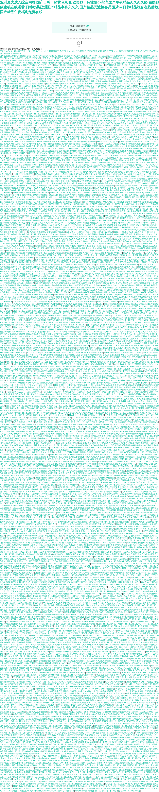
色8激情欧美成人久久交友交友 (83, 250)
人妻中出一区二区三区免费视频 (57, 250)
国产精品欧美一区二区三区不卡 (113, 100)
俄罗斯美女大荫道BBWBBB (123, 299)
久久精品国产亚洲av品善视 (73, 60)
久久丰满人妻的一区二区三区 (68, 401)
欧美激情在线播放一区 (20, 723)
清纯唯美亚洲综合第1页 (19, 123)
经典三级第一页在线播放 (23, 570)
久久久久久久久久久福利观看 (21, 125)
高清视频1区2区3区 (146, 255)
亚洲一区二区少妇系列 (22, 209)
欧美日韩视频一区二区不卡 (139, 148)
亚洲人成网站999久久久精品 (15, 352)
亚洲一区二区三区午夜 (96, 179)
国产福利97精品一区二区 (67, 705)
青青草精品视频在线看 (72, 638)
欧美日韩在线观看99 (33, 116)
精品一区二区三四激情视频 (124, 512)
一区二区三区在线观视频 (132, 506)
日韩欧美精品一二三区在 (12, 165)
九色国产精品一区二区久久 (59, 299)
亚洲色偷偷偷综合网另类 (96, 343)
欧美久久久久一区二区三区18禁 (112, 438)
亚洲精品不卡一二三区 (145, 730)
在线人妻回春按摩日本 (65, 747)
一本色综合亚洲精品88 (29, 278)
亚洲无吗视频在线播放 (46, 144)
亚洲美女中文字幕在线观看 (138, 320)
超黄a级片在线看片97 (36, 223)
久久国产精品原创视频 (13, 684)
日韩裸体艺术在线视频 (77, 617)
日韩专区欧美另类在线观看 (92, 670)
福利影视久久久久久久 (126, 199)
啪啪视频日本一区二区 (90, 288)
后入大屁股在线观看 (62, 56)
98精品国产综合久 (77, 619)
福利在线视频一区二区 (80, 123)
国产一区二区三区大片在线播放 (145, 698)
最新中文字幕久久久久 (64, 573)
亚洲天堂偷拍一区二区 (94, 538)
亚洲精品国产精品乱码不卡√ (114, 434)
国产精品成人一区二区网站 (20, 557)
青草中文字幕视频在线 (62, 306)
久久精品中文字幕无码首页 (36, 197)
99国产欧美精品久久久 (15, 84)
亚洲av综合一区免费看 (124, 111)
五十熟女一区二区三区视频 (103, 128)
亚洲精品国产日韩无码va (69, 77)
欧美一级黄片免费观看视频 (78, 547)
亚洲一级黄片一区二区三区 (51, 366)
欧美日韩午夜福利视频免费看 (113, 102)
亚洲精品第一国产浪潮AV (66, 241)
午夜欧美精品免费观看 (40, 397)
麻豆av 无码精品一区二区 (14, 116)
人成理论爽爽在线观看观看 (106, 225)
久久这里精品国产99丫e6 (74, 475)
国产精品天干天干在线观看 (114, 121)
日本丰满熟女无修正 (52, 684)
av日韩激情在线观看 (102, 81)
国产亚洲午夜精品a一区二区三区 (68, 468)
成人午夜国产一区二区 (44, 65)
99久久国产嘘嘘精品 (146, 772)
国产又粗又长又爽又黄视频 (16, 503)
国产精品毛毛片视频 (117, 406)
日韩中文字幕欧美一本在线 (56, 663)
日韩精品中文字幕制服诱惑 (128, 206)
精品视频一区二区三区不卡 (93, 566)
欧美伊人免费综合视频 (103, 580)
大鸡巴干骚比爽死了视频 (26, 225)
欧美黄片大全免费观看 (145, 487)
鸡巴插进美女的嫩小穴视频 (10, 195)
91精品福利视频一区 (75, 589)
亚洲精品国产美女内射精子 (130, 656)
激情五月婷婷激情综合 (136, 415)
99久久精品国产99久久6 (135, 568)
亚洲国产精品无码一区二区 (145, 473)
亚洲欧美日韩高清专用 (64, 97)
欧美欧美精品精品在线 (30, 70)
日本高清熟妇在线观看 (85, 81)
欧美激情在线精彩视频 (37, 190)
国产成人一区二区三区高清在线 (78, 230)
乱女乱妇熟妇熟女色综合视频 (117, 519)
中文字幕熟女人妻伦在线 (109, 274)
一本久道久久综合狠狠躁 (36, 559)
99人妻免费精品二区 (48, 401)
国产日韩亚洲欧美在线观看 (111, 594)
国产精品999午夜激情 (148, 225)
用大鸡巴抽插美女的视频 (21, 295)
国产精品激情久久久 (129, 566)
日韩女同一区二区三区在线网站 (129, 624)
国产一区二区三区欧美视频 (25, 656)
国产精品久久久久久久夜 (9, 726)
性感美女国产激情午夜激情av (126, 522)
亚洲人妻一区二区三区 (22, 677)
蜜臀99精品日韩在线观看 (12, 77)
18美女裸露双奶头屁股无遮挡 (21, 204)
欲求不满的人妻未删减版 (123, 526)
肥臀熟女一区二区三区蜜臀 (27, 561)
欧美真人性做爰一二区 (9, 264)
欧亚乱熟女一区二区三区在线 (78, 232)
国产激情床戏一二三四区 (113, 429)
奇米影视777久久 (71, 67)
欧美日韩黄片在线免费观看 (55, 297)
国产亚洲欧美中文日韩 (113, 253)
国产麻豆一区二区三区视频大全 (104, 93)
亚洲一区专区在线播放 (37, 376)
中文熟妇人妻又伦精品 (81, 190)
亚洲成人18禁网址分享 (112, 410)
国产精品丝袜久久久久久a (64, 767)
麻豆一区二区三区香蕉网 (133, 647)
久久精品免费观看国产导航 (122, 547)
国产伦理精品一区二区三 (127, 540)
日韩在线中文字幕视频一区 (25, 63)
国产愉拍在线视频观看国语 (34, 735)
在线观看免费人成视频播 (87, 742)
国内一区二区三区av (58, 88)
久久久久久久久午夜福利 (65, 93)
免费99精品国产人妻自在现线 (115, 508)
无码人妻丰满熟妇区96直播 (35, 72)
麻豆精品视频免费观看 (132, 74)
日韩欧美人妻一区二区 (83, 97)
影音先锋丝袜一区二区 (53, 114)
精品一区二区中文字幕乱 (105, 250)
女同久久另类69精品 (27, 408)
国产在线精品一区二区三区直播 (83, 264)
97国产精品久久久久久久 (12, 248)
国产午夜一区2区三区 (107, 350)
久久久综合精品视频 (117, 455)
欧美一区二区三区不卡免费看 (87, 144)
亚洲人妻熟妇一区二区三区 (16, 343)
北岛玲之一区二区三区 (94, 506)
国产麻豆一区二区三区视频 (70, 784)
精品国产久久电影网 (120, 148)
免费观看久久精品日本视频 (60, 271)
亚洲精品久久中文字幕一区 (139, 260)
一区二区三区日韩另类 (89, 427)
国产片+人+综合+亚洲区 (48, 633)
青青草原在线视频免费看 (60, 343)
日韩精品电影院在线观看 (52, 350)
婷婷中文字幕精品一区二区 (38, 503)
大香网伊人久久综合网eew (125, 399)
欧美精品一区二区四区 (81, 209)
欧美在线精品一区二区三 (97, 167)
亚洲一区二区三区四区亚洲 (20, 385)
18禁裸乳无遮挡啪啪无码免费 (146, 733)
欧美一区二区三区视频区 (16, 362)
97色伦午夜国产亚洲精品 (48, 584)
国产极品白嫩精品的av (96, 533)
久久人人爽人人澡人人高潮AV (102, 123)
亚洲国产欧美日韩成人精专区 (79, 598)
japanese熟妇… (120, 123)
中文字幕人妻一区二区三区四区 (75, 376)
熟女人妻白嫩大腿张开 (64, 756)
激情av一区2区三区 (11, 218)
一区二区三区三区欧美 (99, 406)
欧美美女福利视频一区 (104, 626)
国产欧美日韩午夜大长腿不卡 (86, 642)
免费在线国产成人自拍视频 (42, 450)
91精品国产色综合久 (14, 647)
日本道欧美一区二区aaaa (74, 153)
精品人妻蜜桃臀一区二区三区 (97, 223)
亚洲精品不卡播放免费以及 (62, 318)
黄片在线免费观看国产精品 (86, 348)
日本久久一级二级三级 (25, 283)
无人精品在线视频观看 (88, 218)
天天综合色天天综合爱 (31, 610)
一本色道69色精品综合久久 (120, 223)
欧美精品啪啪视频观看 (53, 552)
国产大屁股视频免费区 (9, 227)
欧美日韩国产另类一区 (15, 406)
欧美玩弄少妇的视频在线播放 (56, 95)
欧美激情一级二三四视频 (32, 336)
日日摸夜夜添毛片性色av (118, 153)
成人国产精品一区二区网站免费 (59, 631)
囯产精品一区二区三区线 (70, 645)
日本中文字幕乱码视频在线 (22, 151)
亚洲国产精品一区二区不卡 (42, 91)
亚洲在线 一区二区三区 (53, 380)
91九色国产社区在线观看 (137, 339)
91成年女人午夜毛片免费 (118, 292)
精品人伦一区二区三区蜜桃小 (145, 327)
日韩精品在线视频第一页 (141, 223)
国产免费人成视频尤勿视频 (93, 696)
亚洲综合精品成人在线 (99, 183)
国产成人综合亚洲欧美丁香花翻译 (24, 357)
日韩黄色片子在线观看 (11, 369)
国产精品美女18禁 (51, 267)
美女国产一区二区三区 (22, 436)
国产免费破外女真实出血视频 (137, 575)
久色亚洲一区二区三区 (107, 642)
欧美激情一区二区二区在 (100, 499)
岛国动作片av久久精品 (53, 79)
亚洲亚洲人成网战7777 (103, 125)
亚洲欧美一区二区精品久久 (73, 220)
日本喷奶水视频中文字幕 (19, 492)
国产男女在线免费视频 (71, 114)
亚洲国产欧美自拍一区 (130, 118)
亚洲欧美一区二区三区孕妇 (117, 376)
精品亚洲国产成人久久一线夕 (114, 761)
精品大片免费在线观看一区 (33, 290)
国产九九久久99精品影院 (56, 183)
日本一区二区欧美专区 (88, 67)
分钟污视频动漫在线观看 (14, 659)
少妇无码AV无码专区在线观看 (46, 102)
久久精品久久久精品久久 (117, 596)
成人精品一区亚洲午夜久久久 (86, 255)
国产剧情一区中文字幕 (59, 213)
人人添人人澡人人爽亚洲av (89, 485)
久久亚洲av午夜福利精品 (124, 327)
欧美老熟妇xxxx (115, 118)
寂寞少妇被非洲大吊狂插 (76, 160)
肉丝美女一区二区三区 (131, 492)
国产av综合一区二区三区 (18, 665)
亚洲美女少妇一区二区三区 (84, 422)
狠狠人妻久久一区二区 (72, 359)
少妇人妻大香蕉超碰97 (148, 227)
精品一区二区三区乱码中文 (79, 213)
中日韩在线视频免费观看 (60, 728)
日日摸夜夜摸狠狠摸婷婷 (31, 749)
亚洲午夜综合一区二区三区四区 (121, 601)
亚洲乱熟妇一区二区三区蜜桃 (76, 543)
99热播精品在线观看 (45, 285)
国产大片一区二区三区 (126, 450)
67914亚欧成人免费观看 (9, 445)
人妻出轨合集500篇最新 (88, 281)
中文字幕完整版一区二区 (28, 633)
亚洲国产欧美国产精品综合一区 (44, 436)
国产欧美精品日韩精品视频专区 (46, 788)
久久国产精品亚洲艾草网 (74, 735)
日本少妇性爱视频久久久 (43, 125)
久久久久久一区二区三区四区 (146, 232)
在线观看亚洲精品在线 (68, 267)
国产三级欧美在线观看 (138, 343)
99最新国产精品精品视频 (124, 473)
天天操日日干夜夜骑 (54, 376)
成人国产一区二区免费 (9, 524)
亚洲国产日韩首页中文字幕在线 (118, 679)
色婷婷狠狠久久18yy (102, 132)
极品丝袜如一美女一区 (38, 130)
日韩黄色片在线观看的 (134, 56)
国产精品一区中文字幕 (18, 223)
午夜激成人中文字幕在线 (76, 216)
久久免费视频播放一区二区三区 (18, 413)
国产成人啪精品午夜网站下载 (122, 130)
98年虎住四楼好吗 (138, 271)
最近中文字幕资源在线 (150, 116)
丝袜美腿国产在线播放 (141, 151)
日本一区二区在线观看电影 (95, 63)
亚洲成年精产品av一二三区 (84, 747)
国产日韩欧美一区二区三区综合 (12, 315)
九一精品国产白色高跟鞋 (111, 181)
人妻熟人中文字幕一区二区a (136, 515)
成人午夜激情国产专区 (42, 327)
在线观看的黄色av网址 (99, 292)
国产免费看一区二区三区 (93, 278)
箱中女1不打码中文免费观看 (17, 654)
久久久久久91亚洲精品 (33, 696)
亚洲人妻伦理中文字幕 (25, 132)
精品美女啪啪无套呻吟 (105, 186)
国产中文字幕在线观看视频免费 (58, 466)
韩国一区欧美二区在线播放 (39, 596)
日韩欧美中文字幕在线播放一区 (129, 350)
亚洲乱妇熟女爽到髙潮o (31, 614)
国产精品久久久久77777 (114, 610)
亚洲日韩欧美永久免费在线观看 (25, 211)
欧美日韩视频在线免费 (113, 304)
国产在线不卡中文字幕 (140, 754)
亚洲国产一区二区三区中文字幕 (101, 88)
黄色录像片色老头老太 (123, 151)
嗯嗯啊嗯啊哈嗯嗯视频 (31, 195)
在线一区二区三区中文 (62, 311)
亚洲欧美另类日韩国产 (97, 559)
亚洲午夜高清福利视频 (102, 424)
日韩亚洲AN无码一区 (51, 281)
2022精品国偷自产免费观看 (40, 668)
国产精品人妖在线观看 (90, 366)
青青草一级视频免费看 (34, 148)
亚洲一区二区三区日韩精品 (102, 473)
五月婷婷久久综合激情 (149, 429)
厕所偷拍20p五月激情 (11, 244)
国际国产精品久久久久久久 (79, 406)
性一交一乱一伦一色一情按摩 (138, 100)
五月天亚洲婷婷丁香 (56, 786)
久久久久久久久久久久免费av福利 (97, 589)
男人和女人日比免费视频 (71, 329)
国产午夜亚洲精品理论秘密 (42, 383)
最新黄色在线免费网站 (90, 501)
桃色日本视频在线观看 (44, 174)
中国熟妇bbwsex (95, 536)
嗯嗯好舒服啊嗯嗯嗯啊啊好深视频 (19, 107)
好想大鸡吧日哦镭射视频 (26, 424)
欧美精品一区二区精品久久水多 (130, 188)
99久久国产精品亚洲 (75, 471)
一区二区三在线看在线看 (129, 726)
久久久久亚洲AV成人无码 (93, 380)
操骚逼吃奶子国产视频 (13, 404)
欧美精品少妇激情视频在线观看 (117, 612)
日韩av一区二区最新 (119, 383)
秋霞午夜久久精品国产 (20, 774)
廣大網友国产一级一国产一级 (53, 614)
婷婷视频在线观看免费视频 (52, 118)
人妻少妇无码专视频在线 (61, 577)
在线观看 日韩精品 (67, 332)
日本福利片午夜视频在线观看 (24, 529)
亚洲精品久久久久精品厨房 (106, 206)
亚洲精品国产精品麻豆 (33, 179)
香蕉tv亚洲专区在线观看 (61, 260)
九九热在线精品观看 (97, 404)
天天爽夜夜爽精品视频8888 (92, 638)
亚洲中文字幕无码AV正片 (125, 397)
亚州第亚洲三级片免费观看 (78, 399)
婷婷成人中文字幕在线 (86, 206)
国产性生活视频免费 (14, 536)
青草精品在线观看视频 (137, 781)
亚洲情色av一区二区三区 (94, 373)
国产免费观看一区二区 (134, 448)
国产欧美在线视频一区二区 (142, 362)
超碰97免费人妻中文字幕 (15, 292)
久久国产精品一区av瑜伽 (105, 503)
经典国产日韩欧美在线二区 (56, 223)
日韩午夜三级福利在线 (135, 357)
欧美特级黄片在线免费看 (76, 682)
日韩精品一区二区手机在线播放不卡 (119, 369)
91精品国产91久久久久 (121, 125)
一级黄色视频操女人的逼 (52, 339)
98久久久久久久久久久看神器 (114, 380)
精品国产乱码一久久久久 (28, 227)
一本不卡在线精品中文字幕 (110, 288)
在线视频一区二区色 (106, 730)
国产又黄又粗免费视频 (94, 445)
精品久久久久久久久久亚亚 (123, 213)
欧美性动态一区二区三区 (17, 232)
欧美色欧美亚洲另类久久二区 (14, 355)
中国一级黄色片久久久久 (120, 677)
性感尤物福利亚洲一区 (137, 63)
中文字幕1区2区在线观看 (26, 464)
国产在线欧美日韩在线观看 (84, 450)
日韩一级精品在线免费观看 (134, 135)
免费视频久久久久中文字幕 (97, 482)
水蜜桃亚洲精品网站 (110, 116)
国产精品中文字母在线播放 (10, 566)
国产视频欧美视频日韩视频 (46, 427)
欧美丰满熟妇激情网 (45, 626)
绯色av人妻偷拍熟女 (115, 135)
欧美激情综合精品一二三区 (144, 589)
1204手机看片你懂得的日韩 (79, 158)
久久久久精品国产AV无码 (64, 621)
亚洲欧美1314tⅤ (38, 373)
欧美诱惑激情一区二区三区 (57, 104)
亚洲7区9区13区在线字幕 (60, 455)
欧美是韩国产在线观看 (79, 455)
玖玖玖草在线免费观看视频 (20, 383)
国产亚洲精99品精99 (115, 58)
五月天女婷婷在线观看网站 (143, 88)
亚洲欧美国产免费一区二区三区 (116, 638)
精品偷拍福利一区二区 (46, 726)
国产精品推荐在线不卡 (77, 457)
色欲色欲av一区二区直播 (65, 81)
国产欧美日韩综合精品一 (21, 74)
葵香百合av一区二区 (47, 81)
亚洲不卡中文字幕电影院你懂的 (136, 661)
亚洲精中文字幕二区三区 (41, 772)
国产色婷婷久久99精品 (148, 466)
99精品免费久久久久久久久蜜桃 (73, 211)
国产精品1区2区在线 (33, 118)
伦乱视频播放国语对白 (113, 244)
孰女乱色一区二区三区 (82, 111)
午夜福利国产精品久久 (20, 526)
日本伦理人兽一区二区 (90, 114)
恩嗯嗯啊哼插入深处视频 (146, 295)
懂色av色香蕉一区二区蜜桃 (58, 292)
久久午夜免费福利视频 (61, 167)
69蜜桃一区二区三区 (16, 751)
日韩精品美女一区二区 (20, 111)
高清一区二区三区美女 (64, 204)
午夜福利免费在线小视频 (64, 779)
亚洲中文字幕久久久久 (130, 84)
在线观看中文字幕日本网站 (33, 165)
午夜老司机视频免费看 (135, 645)
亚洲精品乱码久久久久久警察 (54, 216)
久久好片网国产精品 (72, 390)
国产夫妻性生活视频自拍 (103, 728)
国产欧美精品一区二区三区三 (90, 74)
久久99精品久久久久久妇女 (136, 121)
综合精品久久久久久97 (125, 276)
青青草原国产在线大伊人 (144, 364)
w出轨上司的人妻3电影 (39, 526)
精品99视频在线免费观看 (95, 619)
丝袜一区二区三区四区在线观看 (51, 253)
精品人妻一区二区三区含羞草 (87, 723)
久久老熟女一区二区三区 (41, 135)
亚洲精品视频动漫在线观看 (76, 480)
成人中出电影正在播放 (110, 146)
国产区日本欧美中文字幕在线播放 (104, 313)
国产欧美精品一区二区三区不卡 (82, 777)
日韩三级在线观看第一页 (63, 450)
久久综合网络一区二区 (124, 128)
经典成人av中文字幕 (8, 468)
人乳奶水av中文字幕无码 (63, 125)
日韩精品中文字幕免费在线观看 (22, 763)
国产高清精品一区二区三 (64, 529)
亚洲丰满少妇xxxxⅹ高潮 (35, 399)
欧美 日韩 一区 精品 (7, 464)
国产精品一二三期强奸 (22, 730)
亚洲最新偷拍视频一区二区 (89, 100)
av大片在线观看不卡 (16, 58)
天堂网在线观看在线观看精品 (62, 652)
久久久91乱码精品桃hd (35, 109)
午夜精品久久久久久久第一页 (21, 255)
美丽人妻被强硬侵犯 (67, 561)
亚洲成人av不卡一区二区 (58, 649)
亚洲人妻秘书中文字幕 (123, 88)
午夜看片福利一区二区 (31, 77)
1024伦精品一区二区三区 (115, 325)
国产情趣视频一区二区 (105, 522)
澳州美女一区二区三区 (13, 508)
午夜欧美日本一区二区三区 (32, 114)
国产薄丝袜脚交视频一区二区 (137, 654)
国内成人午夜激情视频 (54, 475)
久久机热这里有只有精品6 (99, 552)
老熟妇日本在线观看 (107, 267)
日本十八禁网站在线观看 (16, 250)
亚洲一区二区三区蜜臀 (22, 311)
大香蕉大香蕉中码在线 (40, 652)
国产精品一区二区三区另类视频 (123, 413)
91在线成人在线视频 (95, 492)
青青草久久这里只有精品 (87, 540)
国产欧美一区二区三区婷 (12, 617)
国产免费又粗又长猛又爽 (29, 506)
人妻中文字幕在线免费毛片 (51, 494)
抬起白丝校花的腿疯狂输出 (66, 246)
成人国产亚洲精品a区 (54, 359)
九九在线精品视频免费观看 (55, 399)
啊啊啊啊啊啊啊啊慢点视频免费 (138, 434)
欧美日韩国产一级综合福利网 (43, 209)
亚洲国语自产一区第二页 (45, 573)
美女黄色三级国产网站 (103, 299)
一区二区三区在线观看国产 (66, 139)
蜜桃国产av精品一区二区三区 (15, 190)
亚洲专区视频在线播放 (141, 97)
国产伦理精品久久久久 (22, 390)
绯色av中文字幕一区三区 (143, 529)
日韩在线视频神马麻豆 (88, 336)
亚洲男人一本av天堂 (133, 334)
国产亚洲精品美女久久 (93, 220)
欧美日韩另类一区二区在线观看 (58, 190)
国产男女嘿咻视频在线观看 (118, 167)
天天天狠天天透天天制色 (85, 791)
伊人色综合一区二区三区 (72, 434)
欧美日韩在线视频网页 (137, 649)
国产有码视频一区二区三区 (65, 591)
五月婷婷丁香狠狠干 (87, 633)
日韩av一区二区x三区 (118, 230)
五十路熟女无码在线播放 (113, 290)
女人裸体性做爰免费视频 (92, 202)
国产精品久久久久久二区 (131, 288)
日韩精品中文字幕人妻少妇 (107, 142)
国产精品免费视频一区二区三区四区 (144, 612)
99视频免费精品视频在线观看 (114, 357)
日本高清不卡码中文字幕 (41, 413)
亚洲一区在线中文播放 (52, 751)
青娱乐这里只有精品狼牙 (102, 577)
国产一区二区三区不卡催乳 (105, 199)
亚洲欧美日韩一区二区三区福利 (90, 749)
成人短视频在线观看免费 (26, 199)
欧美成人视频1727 (71, 218)
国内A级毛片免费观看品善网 (101, 573)
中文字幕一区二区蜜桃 (137, 596)
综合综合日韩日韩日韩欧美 (108, 67)
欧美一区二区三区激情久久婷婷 (24, 550)
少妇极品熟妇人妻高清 (128, 142)
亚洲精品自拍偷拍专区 (88, 510)
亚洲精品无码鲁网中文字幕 (131, 628)
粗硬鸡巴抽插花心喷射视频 (107, 301)
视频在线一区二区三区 (49, 195)
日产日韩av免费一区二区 (61, 635)
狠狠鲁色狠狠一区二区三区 (84, 295)
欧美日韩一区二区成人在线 (55, 109)
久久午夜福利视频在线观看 (109, 241)
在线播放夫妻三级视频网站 (117, 248)
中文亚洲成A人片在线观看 (131, 114)
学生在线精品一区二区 (94, 429)
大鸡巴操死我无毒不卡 (93, 550)
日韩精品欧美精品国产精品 (128, 348)
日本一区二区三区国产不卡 (117, 346)
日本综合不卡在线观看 (34, 315)
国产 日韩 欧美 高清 (113, 65)
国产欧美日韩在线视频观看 (133, 394)
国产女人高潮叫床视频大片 (138, 383)
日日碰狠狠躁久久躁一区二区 (128, 582)
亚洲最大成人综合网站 (94, 614)
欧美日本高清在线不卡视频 (128, 466)
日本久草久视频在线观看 (67, 512)
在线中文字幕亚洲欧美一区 (88, 246)
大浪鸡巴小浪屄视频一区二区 (72, 761)
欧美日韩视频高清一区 (83, 652)
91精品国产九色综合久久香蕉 (41, 452)
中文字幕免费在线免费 (12, 749)
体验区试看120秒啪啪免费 (25, 554)
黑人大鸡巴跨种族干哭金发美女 (39, 167)
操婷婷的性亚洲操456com (93, 387)
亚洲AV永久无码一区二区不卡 (34, 248)
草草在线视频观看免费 (79, 404)
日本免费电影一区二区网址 (30, 244)
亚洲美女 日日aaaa (106, 246)
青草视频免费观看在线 (116, 95)
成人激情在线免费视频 (78, 533)
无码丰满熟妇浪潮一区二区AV (45, 172)
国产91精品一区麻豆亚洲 (72, 202)
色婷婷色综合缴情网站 (84, 726)
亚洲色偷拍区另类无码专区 (140, 60)
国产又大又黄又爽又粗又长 (57, 686)
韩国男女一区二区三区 (121, 580)
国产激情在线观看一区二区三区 (56, 315)
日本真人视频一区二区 (50, 77)
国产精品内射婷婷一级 (76, 223)
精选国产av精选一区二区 (115, 72)
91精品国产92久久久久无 (12, 429)
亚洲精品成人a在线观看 (42, 107)
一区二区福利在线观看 (81, 364)
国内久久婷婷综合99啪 (81, 499)
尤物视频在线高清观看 (84, 188)
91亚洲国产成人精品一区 (94, 737)
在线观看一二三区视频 (63, 452)
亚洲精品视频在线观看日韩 (132, 285)
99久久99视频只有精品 (51, 700)
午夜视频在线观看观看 (133, 70)
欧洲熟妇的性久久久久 (77, 492)
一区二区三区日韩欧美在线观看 (141, 183)
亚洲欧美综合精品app (14, 392)
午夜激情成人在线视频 (68, 691)
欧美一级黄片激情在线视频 (99, 174)
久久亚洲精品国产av (78, 661)
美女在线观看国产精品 (124, 529)
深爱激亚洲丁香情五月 (45, 464)
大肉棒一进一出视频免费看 (132, 410)
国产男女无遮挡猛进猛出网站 (65, 378)
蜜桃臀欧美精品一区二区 (45, 246)
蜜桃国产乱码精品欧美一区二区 (121, 322)
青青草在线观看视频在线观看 (129, 93)
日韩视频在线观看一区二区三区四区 (31, 640)
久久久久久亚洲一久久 (15, 67)
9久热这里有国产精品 (131, 670)
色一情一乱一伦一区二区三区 (118, 659)
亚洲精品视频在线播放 (65, 582)
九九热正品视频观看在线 (94, 234)
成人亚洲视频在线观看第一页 (34, 429)
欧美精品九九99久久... (31, 647)
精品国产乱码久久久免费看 (36, 348)
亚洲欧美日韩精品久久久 (65, 726)
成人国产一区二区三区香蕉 (77, 197)
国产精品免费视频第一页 (133, 290)
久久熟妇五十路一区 (29, 304)
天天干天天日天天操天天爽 (50, 369)
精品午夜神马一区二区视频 (90, 84)
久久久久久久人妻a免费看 (96, 248)
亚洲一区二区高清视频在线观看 (85, 631)
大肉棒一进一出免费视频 (78, 448)
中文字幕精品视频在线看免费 (127, 452)
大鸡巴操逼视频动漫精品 (112, 77)
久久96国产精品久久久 (144, 130)
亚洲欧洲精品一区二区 (46, 468)
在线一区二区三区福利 (98, 716)
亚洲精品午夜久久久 (56, 153)
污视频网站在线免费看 (83, 128)
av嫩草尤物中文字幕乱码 (121, 719)
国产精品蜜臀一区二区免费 (25, 394)
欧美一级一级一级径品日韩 (104, 311)
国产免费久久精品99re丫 (148, 146)
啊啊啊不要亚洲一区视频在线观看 (122, 193)
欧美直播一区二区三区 (150, 626)
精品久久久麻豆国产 (39, 786)
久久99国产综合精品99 (16, 239)
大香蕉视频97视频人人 (27, 202)
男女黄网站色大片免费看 (27, 285)
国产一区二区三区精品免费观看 (37, 728)
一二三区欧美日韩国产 (46, 322)
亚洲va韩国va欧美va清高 (63, 295)
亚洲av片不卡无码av (119, 652)
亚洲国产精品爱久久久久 (63, 383)
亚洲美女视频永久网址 (110, 227)
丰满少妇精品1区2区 (54, 176)
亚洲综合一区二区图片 (13, 290)
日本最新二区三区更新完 (127, 422)
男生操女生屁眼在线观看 (56, 230)
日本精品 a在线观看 (118, 308)
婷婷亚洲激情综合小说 (122, 306)
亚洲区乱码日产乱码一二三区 (72, 647)
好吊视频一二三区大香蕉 (130, 751)
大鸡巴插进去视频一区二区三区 (106, 332)
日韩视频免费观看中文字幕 (112, 545)
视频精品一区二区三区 (107, 427)
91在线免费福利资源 (76, 135)
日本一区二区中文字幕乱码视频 (20, 172)
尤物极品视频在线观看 (20, 545)
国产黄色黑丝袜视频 (132, 429)
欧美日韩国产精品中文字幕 (117, 63)
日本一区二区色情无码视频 (40, 461)
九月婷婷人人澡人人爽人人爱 (116, 696)
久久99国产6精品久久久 (44, 128)
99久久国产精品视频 (39, 299)
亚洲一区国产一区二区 (65, 624)
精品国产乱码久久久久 (92, 116)
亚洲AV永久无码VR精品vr (86, 301)
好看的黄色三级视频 (18, 274)
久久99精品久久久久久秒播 (77, 269)
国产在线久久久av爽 (65, 422)
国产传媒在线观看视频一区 (138, 737)
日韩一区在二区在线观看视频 (102, 327)
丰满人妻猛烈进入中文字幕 (18, 206)
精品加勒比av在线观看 (101, 130)
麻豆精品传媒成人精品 (144, 299)
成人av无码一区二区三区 (90, 438)
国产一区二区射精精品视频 (37, 649)
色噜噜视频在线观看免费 (21, 499)
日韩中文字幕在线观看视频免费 (105, 464)
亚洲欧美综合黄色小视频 (50, 742)
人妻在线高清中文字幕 (71, 501)
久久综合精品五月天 (8, 329)
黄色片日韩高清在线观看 (93, 352)
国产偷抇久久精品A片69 (84, 626)
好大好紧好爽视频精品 (114, 211)
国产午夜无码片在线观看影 (51, 482)
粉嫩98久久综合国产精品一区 (95, 587)
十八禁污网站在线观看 (63, 111)
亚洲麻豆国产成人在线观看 (102, 526)
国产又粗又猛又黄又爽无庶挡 (78, 109)
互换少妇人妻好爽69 (38, 496)
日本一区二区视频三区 (94, 770)
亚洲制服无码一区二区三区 (86, 478)
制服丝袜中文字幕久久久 (9, 700)
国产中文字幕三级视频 (99, 107)
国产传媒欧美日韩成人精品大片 (126, 104)
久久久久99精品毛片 (39, 677)
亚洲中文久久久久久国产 (68, 431)
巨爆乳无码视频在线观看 (91, 329)
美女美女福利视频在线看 (76, 86)
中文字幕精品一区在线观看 (128, 313)
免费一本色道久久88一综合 (33, 60)
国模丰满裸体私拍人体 (59, 448)
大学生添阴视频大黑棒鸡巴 (48, 304)
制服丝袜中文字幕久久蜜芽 (79, 104)
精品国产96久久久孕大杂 (138, 475)
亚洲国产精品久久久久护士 (93, 244)
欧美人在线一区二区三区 (78, 95)
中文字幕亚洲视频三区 (18, 153)
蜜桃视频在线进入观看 (121, 712)
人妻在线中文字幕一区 (127, 464)
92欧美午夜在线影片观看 (83, 740)
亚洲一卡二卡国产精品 (22, 91)
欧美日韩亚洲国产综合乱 (21, 582)
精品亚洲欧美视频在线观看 (75, 155)
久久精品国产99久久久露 (39, 137)
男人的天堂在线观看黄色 (65, 723)
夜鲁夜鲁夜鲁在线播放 (95, 682)
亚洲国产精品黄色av (107, 276)
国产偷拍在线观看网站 (114, 373)
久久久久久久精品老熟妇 (136, 123)
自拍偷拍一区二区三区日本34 (74, 176)
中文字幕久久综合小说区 (114, 234)
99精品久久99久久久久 (108, 162)
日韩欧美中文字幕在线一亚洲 (48, 394)
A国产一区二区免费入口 (109, 723)
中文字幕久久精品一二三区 (108, 281)
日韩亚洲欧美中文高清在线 (52, 568)
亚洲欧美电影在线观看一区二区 (18, 450)
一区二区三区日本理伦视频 (95, 519)
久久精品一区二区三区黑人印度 (117, 784)
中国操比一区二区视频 (121, 557)
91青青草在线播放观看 (35, 250)
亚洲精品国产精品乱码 (44, 371)
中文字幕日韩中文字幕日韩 (68, 427)
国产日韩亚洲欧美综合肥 (125, 503)
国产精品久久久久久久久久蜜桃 (27, 325)
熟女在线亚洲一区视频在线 (128, 225)
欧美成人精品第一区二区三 (34, 475)
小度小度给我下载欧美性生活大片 (91, 65)
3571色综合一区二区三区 (104, 740)
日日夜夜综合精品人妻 (24, 318)
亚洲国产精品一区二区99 (51, 781)
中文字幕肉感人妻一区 (143, 209)
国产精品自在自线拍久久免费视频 (13, 56)
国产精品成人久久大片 (105, 397)
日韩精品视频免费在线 (83, 779)
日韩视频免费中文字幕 (13, 60)
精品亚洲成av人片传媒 (47, 791)
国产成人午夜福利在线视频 (96, 79)
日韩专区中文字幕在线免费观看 (74, 179)
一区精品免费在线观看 (46, 675)
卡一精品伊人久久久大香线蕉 (132, 65)
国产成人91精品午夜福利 (37, 155)
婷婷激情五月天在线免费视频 (81, 299)
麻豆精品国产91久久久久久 (106, 341)
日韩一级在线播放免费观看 (42, 74)
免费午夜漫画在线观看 (147, 267)
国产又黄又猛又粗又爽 (81, 601)
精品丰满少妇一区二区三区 (101, 109)
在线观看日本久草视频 (68, 195)
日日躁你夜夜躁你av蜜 (96, 325)
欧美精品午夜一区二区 (70, 84)
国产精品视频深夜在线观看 (145, 441)
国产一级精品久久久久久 (132, 531)
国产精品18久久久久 (62, 91)
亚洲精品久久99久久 (58, 193)
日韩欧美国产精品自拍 (95, 216)
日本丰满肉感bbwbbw (58, 441)
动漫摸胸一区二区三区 (140, 712)
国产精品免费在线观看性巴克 (62, 397)
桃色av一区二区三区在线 (124, 246)
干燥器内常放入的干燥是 (130, 241)
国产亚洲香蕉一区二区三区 (42, 730)
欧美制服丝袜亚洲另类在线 (73, 63)
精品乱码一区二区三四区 (75, 614)
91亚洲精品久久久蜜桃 (18, 417)
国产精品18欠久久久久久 (16, 197)
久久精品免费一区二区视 (46, 199)
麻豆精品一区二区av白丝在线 (96, 153)
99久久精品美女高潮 (32, 366)
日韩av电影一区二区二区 (54, 290)
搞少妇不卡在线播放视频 (75, 248)
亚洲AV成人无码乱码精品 (133, 554)
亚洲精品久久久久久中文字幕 (21, 93)
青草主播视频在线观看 (73, 612)
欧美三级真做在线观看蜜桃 (128, 262)
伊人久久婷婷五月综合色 (90, 390)
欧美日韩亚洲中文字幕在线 (67, 100)
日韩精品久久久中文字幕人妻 (142, 132)
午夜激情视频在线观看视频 (146, 478)
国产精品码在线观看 (137, 153)
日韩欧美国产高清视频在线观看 (118, 362)
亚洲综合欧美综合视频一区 (42, 306)
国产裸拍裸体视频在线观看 (20, 397)
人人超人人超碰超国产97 (72, 357)
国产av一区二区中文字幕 (43, 364)
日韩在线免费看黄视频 (114, 70)
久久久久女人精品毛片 (86, 691)
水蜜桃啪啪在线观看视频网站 (123, 197)
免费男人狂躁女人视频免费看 (40, 123)
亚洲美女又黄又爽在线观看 (136, 471)
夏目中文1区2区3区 (72, 355)
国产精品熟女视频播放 (101, 598)
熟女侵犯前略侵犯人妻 (44, 132)
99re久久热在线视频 (22, 135)
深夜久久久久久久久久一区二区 (140, 174)
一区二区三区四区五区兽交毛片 (66, 714)
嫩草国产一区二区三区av (36, 631)
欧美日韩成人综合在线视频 (10, 220)
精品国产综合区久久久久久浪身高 (87, 285)
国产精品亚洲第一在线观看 (63, 237)
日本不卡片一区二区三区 (97, 56)
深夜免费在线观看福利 (9, 584)
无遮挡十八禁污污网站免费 (25, 144)
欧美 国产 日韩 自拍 (43, 283)
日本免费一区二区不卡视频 (97, 160)
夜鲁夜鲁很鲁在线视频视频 (42, 295)
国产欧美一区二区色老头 (37, 153)
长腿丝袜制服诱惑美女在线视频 (121, 209)
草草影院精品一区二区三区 (145, 605)
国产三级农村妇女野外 (145, 392)
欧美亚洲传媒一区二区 (35, 552)
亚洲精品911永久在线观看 (70, 408)
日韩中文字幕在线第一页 (84, 621)
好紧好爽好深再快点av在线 (66, 206)
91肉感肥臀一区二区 (78, 668)
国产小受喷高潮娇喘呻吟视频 (17, 621)
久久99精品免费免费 (85, 557)
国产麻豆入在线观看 (57, 570)
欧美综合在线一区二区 (107, 461)
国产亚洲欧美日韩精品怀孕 (84, 341)
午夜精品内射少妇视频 (118, 649)
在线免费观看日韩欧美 (120, 81)
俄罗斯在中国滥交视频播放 (83, 452)
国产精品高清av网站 (46, 264)
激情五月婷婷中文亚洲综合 (87, 241)
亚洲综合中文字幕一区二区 (82, 311)
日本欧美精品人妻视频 (47, 485)
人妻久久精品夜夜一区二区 (71, 244)
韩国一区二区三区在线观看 (91, 628)
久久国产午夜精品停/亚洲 (118, 297)
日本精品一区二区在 (84, 721)
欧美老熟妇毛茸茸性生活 (64, 285)
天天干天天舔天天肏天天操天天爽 (40, 56)
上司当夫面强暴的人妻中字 (22, 346)
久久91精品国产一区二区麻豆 (142, 158)
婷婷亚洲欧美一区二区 (114, 216)
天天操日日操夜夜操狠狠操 (84, 503)
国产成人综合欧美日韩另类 (18, 473)
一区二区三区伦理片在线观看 (32, 86)
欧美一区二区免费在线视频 (99, 308)
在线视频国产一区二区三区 (44, 204)
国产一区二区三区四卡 (52, 179)
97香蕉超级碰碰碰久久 (96, 211)
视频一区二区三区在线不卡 (129, 116)
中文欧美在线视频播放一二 (134, 165)
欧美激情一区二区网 (16, 281)
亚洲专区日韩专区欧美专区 (134, 742)
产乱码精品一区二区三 (99, 209)
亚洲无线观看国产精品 (69, 281)
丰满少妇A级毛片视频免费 (94, 70)
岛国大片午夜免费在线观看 (116, 179)
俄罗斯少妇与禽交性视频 (52, 434)
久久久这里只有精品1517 (61, 346)
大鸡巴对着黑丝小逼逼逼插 (33, 536)
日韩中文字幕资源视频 (99, 496)
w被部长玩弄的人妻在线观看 (14, 399)
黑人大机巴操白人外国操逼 (69, 531)
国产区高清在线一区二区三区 (143, 679)
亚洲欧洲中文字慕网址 (79, 72)
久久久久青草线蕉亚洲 (120, 237)
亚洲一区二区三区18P (100, 97)
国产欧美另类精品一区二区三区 (105, 779)
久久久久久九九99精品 (84, 413)
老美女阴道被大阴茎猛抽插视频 (84, 262)
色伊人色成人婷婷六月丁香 (51, 610)
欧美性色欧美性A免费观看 (35, 84)
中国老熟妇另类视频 (148, 206)
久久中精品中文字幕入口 (140, 109)
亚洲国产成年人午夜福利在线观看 (53, 515)
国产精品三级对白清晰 (17, 348)
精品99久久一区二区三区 (23, 327)
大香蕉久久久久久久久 (87, 512)
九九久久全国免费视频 (103, 605)
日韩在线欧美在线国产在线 (13, 162)
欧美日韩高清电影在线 (112, 492)
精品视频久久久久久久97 (49, 70)
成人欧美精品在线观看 (108, 371)
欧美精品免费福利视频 (111, 714)
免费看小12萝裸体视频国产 (22, 510)
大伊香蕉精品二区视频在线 (89, 181)
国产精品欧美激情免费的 (46, 524)
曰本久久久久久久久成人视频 (101, 104)
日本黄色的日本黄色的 (116, 471)
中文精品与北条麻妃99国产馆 (87, 162)
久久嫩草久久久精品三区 (26, 619)
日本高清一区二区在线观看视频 (12, 118)
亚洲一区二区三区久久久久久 (54, 682)
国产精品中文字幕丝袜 (146, 281)
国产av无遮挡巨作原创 (101, 652)
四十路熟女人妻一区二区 (58, 492)
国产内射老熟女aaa (40, 570)
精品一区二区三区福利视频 (86, 561)
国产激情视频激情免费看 (86, 142)
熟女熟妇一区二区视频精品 (136, 269)
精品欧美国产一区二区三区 (44, 139)
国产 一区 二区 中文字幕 (59, 137)
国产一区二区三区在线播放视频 (112, 144)
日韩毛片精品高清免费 (75, 121)
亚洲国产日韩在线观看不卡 (137, 761)
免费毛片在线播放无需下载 (115, 415)
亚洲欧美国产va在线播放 (24, 698)
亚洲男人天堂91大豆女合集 (27, 705)
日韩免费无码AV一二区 (34, 380)
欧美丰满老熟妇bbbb (26, 257)
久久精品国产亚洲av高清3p (80, 137)
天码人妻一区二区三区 (145, 705)
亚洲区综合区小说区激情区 (88, 584)
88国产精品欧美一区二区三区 (61, 503)
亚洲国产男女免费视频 (135, 682)
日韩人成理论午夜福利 (128, 494)
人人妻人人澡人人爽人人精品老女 (135, 172)
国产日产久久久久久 (97, 72)
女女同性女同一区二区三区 (42, 385)
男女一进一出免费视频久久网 (78, 183)
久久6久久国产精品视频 (129, 146)
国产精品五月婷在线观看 (144, 322)
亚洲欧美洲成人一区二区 (30, 443)
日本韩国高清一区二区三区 (17, 213)
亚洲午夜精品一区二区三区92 (138, 72)
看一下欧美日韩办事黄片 (79, 649)
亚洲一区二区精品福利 (111, 436)
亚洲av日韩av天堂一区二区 (124, 730)
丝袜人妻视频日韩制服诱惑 (113, 355)
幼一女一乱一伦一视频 (137, 230)
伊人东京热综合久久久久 (65, 188)
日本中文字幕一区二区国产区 (140, 559)
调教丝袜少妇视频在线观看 (53, 355)
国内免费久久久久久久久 (80, 313)
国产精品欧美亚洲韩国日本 (18, 121)
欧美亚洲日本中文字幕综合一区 (52, 480)
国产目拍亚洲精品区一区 (24, 260)
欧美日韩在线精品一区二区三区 (42, 723)
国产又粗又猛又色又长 (91, 227)
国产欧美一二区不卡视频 (100, 158)
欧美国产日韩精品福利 (136, 652)
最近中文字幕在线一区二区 (15, 79)
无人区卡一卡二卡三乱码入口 (71, 70)
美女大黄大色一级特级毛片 (114, 278)
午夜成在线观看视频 (32, 58)
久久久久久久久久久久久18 (44, 188)
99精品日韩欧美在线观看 (54, 536)
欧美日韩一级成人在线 (46, 142)
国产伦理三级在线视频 (94, 575)
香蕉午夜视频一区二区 (142, 128)
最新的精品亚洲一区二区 (49, 506)
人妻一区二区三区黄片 (62, 364)
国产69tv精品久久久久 (122, 675)
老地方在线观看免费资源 (111, 536)
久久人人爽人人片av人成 (12, 336)
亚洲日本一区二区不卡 (44, 378)
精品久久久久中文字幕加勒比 (105, 188)
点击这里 (83, 38)
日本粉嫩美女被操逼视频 (51, 116)
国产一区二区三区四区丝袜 (130, 710)
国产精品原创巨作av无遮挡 (128, 162)
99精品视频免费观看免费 (132, 77)
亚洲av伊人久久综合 (34, 239)
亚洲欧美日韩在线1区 (122, 218)
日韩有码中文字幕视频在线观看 (64, 334)
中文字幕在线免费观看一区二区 (62, 301)
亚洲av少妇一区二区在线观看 (134, 684)
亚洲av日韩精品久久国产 (64, 128)
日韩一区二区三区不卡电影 (25, 322)
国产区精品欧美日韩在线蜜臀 (67, 510)
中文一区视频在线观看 (77, 508)
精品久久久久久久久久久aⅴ (72, 352)
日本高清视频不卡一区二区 (25, 522)
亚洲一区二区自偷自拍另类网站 (42, 206)
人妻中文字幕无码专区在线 (142, 675)
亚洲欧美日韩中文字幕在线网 (58, 659)
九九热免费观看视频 (8, 424)
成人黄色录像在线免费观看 (45, 698)
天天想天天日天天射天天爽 (16, 155)
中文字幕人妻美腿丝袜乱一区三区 (142, 696)
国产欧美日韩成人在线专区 (18, 441)
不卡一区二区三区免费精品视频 (65, 186)
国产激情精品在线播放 (133, 155)
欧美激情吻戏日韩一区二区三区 (139, 617)
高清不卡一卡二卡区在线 (63, 132)
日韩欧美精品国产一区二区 (96, 596)
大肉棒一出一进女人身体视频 (139, 91)
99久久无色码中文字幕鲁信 (85, 772)
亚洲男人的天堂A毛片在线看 (100, 197)
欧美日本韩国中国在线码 (108, 336)
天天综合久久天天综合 (141, 719)
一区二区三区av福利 (148, 452)
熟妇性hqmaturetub (122, 633)
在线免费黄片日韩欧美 (33, 751)
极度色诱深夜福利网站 (102, 719)
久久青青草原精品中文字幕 (113, 459)
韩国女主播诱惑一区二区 (82, 130)
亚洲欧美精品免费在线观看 (20, 97)
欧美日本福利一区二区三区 (27, 329)
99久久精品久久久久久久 (53, 218)
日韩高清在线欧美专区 (118, 617)
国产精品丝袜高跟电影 (134, 144)
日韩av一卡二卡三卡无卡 (123, 232)
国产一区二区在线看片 (141, 186)
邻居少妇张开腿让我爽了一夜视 (146, 111)
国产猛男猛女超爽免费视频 (94, 339)
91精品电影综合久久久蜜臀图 (41, 740)
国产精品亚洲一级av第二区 (42, 341)
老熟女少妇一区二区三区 (83, 132)
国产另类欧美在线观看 (97, 95)
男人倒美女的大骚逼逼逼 (136, 438)
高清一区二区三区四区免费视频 (96, 608)
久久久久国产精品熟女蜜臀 (114, 445)
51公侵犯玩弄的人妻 (10, 408)
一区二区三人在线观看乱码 (85, 397)
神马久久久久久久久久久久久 (134, 594)
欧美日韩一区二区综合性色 (33, 297)
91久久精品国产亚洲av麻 (63, 341)
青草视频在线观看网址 (140, 524)
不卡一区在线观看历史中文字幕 (95, 193)
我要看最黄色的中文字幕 (128, 255)
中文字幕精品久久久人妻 (72, 566)
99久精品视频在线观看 (136, 107)
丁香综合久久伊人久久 (61, 123)
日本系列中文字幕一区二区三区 (129, 378)
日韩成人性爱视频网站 (91, 758)
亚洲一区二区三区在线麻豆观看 (15, 457)
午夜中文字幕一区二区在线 (57, 457)
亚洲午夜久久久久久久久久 (44, 288)
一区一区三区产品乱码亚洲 (106, 450)
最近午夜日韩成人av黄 (109, 468)
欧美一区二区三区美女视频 (120, 721)
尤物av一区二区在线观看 (44, 756)
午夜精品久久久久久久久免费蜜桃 (56, 603)
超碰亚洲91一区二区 (18, 552)
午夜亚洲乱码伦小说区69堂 (61, 601)
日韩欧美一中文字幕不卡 (41, 635)
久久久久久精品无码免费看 (22, 519)
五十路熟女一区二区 (136, 640)
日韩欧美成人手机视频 (74, 290)
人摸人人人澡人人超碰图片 (72, 459)
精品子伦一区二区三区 (103, 557)
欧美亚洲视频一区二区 (127, 295)
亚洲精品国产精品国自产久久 (107, 169)
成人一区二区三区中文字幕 (114, 550)
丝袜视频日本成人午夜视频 (74, 445)
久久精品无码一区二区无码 (20, 540)
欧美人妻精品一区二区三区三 (42, 169)
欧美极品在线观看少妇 (32, 693)
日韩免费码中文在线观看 (98, 455)
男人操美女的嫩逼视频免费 (141, 784)
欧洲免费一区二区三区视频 (25, 679)
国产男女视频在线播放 (38, 589)
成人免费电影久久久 (26, 573)
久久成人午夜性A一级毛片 (114, 749)
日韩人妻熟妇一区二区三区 (95, 60)
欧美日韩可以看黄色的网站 (128, 341)
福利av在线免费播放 (94, 176)
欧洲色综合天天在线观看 (66, 545)
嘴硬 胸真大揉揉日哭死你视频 (23, 65)
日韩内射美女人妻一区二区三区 (66, 74)
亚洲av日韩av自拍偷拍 (33, 67)
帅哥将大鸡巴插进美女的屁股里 (89, 545)
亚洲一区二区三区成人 (38, 492)
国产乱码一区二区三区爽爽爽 (139, 763)
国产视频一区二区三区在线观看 (45, 151)
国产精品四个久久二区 (93, 761)
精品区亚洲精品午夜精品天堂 (65, 65)
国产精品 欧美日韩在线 (135, 406)
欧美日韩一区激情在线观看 (35, 158)
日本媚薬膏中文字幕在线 (14, 737)
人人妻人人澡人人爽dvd (15, 359)
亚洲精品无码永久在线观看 (77, 559)
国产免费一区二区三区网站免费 (29, 770)
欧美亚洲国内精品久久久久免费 (121, 160)
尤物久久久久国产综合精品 (129, 336)
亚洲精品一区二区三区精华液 (91, 410)
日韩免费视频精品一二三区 (110, 366)
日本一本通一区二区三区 (69, 763)
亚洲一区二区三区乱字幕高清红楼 (145, 218)
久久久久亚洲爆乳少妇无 (89, 274)
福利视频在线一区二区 (118, 107)
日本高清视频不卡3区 (45, 529)
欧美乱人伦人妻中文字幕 (120, 132)
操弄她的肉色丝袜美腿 (53, 165)
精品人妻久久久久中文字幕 (66, 225)
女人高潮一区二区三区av (122, 315)
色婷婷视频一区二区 (43, 260)
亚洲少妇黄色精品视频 (33, 281)
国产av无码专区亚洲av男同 (71, 700)
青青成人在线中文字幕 (115, 515)
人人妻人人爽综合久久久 (107, 262)
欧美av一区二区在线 (17, 712)
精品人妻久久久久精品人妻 (119, 482)
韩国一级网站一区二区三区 (113, 220)
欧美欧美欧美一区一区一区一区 (12, 148)
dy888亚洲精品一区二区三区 (91, 77)
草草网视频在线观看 (10, 672)
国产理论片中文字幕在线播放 (83, 710)
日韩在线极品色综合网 (40, 193)
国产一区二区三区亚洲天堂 (66, 540)
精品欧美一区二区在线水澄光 (139, 79)
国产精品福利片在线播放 (93, 781)
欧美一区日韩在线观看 (120, 603)
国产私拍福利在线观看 (119, 475)
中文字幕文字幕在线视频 (78, 308)
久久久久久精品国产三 (81, 417)
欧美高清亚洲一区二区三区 (144, 250)
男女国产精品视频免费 (24, 102)
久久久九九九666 (33, 352)
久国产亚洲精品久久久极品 (141, 190)
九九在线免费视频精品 (134, 102)
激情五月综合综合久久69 (16, 308)
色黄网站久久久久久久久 (140, 577)
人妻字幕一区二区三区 (11, 471)
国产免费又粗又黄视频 (97, 269)
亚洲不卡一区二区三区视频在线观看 (39, 162)
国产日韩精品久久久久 (46, 225)
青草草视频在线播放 (43, 661)
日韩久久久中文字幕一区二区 (89, 420)
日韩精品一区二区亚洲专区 (143, 315)
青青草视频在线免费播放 (17, 533)
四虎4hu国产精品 (123, 561)
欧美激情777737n (59, 107)
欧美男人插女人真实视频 (97, 480)
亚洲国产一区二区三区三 (21, 341)
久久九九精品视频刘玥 (15, 638)
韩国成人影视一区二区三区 (95, 58)
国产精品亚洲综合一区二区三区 (96, 475)
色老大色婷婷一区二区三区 (48, 332)
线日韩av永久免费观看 (53, 60)
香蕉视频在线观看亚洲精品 (53, 67)
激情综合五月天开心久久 (85, 169)
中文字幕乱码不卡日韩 (61, 327)
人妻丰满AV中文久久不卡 (47, 522)
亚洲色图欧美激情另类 (68, 151)
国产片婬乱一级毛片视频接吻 (117, 744)
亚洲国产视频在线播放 (66, 199)
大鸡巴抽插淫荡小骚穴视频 (57, 158)
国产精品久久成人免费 (40, 455)
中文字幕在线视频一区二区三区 (80, 441)
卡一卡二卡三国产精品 (87, 186)
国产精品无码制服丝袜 (144, 86)
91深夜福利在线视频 (79, 56)
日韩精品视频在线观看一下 (35, 183)
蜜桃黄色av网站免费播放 (101, 383)
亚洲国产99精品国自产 (52, 336)
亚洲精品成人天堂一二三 (45, 181)
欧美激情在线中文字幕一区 (131, 352)
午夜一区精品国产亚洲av (24, 371)
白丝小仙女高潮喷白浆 (15, 179)
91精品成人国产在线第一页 (56, 640)
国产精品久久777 (132, 455)
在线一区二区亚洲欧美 (35, 79)
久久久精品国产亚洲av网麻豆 (58, 404)
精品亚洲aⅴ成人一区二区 (72, 380)
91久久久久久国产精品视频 (128, 774)
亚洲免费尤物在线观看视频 (97, 617)
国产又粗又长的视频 (98, 346)
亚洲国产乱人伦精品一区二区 (121, 137)
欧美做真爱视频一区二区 (134, 220)
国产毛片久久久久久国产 (12, 415)
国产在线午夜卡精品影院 (41, 237)
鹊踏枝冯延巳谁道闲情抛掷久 (38, 758)
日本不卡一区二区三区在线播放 (59, 496)
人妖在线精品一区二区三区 (79, 526)
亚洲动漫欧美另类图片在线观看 (111, 584)
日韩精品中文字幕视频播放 (80, 283)
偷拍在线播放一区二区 (90, 276)
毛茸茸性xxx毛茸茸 (48, 487)
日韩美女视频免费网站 (71, 350)
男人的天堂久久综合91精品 (62, 461)
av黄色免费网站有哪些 (111, 672)
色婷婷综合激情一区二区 (102, 306)
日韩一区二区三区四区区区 (145, 276)
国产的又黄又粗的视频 (113, 172)
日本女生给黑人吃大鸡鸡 (73, 339)
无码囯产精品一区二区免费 (93, 253)
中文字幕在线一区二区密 (142, 139)
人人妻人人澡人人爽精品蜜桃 (72, 58)
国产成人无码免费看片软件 (93, 612)
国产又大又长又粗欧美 (33, 575)
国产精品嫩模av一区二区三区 (65, 371)
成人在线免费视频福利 (22, 237)
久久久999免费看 (58, 519)
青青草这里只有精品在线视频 (115, 763)
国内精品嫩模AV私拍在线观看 (139, 686)
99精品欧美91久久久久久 (122, 139)
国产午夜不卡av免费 (34, 355)
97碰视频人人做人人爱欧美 (101, 190)
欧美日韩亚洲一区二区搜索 (131, 485)
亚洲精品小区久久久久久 (129, 227)
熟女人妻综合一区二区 (81, 496)
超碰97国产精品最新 (37, 654)
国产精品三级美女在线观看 (110, 114)
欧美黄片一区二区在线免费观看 (72, 506)
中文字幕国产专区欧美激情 (10, 480)
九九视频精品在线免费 (38, 121)
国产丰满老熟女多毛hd (40, 88)
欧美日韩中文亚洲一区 (111, 628)
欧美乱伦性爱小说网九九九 (64, 162)
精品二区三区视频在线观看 (111, 531)
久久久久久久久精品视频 (132, 244)
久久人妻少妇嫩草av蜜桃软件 (94, 788)
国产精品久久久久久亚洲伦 (88, 267)
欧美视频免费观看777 (42, 346)
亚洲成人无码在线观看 (132, 211)
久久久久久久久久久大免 (147, 142)
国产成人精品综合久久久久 (140, 167)
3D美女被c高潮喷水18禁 (124, 441)
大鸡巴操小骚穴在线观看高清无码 (129, 318)
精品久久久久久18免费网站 (117, 343)
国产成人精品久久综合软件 (82, 466)
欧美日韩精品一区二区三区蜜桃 (67, 288)
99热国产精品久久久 (124, 420)
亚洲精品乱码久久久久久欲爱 (78, 148)
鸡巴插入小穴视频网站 (128, 67)
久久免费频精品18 (62, 322)
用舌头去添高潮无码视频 (84, 318)
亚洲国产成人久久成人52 (69, 410)
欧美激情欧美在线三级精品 (20, 306)
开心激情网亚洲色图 (36, 95)
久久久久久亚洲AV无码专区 (55, 148)
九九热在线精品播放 (119, 174)
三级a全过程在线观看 (137, 248)
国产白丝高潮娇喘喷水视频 (44, 642)
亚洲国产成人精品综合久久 (77, 88)
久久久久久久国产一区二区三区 (143, 125)
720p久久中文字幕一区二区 (106, 295)
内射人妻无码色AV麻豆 (113, 506)
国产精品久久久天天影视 (139, 237)
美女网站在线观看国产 (52, 707)
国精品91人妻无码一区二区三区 (133, 501)
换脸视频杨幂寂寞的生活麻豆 (101, 364)
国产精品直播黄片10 (116, 56)
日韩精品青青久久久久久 (126, 461)
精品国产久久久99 (7, 144)
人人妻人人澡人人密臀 (121, 424)
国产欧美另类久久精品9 (107, 378)
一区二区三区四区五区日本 (99, 677)
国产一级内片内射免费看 (79, 315)
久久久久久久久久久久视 (54, 543)
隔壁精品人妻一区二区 (148, 264)
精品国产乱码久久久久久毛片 (28, 241)
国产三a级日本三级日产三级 (28, 81)
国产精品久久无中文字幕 (129, 723)
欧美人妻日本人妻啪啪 (119, 283)
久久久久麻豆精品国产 (74, 387)
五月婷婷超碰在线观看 (138, 292)
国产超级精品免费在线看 (111, 84)
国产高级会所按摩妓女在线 (113, 176)
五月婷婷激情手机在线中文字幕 (116, 538)
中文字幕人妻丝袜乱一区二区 (17, 496)
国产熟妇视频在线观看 (98, 91)
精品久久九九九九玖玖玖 (91, 102)
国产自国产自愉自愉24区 (16, 631)
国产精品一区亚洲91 (133, 234)
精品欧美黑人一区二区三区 (59, 677)
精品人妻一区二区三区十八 (133, 253)
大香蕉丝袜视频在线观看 (65, 478)
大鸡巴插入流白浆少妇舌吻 (114, 575)
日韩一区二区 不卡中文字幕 (51, 325)
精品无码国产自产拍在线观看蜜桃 (116, 202)
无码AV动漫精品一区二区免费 (122, 86)
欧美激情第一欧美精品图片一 (109, 195)
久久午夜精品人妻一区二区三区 (50, 445)
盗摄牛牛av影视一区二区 (112, 74)
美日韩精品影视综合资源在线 (128, 385)
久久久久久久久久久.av (42, 318)
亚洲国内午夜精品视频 (107, 510)
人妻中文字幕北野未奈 (123, 777)
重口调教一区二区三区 (75, 320)
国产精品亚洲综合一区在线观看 (101, 239)
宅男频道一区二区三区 (71, 276)
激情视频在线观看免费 (73, 253)
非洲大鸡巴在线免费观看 (72, 278)
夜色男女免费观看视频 (139, 202)
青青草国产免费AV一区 (142, 526)
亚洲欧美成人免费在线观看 (36, 712)
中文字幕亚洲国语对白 (93, 568)
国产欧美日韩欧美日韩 (47, 420)
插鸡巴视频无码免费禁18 (56, 320)
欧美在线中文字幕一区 (119, 598)
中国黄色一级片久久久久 (143, 137)
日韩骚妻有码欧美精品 (47, 512)
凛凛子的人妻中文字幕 (144, 591)
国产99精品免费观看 (10, 487)
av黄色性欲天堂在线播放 (15, 109)
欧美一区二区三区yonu (117, 543)
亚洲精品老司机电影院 (59, 596)
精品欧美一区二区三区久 (121, 158)
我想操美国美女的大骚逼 (19, 668)
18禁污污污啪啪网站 (42, 313)
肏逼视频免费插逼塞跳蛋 (56, 269)
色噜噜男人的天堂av (72, 438)
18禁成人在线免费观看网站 (22, 642)
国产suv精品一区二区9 (121, 271)
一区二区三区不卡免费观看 (26, 142)
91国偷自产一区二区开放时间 (26, 186)
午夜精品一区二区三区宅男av (134, 304)
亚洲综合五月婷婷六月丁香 (117, 517)
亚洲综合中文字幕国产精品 (23, 174)
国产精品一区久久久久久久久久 (113, 408)
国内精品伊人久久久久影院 (113, 635)
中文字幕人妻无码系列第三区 (92, 784)
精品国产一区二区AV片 (149, 313)
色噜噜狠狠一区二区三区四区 (33, 176)
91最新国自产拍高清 (105, 218)
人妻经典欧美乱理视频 (37, 457)
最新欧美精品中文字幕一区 (55, 86)
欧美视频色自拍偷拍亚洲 (19, 104)
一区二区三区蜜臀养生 (79, 91)
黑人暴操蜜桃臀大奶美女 (51, 352)
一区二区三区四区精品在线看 (101, 232)
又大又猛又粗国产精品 (32, 392)
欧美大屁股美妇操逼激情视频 (102, 111)
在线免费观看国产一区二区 (68, 172)
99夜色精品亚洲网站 (38, 563)
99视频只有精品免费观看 (108, 255)
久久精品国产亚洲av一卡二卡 (130, 359)
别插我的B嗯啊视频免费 (56, 232)
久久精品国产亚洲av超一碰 (49, 211)
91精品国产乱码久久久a (111, 285)
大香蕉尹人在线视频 (56, 155)
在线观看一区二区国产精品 (129, 791)
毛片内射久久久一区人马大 (60, 417)
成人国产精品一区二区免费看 (37, 308)
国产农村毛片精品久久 (134, 663)
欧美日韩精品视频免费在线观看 (49, 63)
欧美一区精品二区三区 (64, 675)
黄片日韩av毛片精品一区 (24, 378)
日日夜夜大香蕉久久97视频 (13, 72)
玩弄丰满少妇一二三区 (121, 109)
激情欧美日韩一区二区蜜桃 (136, 278)
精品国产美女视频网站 (114, 661)
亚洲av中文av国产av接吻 (90, 531)
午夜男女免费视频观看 (121, 190)
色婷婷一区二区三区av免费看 (91, 763)
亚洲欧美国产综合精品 (79, 322)
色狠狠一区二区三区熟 (76, 744)
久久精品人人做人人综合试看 (58, 72)
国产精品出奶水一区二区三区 (74, 392)
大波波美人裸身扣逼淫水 (16, 167)
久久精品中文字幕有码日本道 (41, 111)
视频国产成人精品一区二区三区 (94, 570)
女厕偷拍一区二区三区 (128, 758)
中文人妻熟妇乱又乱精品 (100, 260)
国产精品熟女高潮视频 (94, 121)
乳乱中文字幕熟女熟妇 (86, 225)
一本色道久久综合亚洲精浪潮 (50, 357)
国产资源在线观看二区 (56, 248)
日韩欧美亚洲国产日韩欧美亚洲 (64, 557)
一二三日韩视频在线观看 (58, 526)
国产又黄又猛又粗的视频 (70, 394)
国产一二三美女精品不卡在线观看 (65, 274)
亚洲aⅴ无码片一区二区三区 (124, 705)
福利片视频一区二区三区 (145, 197)
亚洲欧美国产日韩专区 (110, 494)
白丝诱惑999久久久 (39, 390)
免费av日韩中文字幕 (105, 151)
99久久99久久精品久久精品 (23, 128)
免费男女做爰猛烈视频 (11, 86)
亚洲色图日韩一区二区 (91, 594)
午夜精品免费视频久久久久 (117, 788)
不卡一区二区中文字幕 (31, 480)
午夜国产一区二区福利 (148, 262)
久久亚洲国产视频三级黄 (38, 665)
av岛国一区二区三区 (61, 174)
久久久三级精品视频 (18, 517)
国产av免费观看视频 (78, 167)
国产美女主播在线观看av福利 (114, 568)
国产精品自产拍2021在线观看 (15, 339)
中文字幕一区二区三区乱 (14, 158)
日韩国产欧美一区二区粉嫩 (71, 227)
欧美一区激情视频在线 (27, 524)
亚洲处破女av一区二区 (147, 566)
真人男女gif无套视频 (149, 582)
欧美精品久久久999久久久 (25, 591)
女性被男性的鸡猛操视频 (17, 320)
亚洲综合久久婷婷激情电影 (20, 146)
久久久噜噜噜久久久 (148, 510)
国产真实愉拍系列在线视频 (35, 587)
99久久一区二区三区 (59, 135)
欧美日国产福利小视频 (130, 366)
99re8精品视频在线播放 (91, 359)
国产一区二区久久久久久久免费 (56, 415)
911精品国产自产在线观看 (65, 144)
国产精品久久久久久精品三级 (21, 288)
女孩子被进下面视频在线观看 (66, 464)
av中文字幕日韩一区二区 (83, 580)
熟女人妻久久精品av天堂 (30, 482)
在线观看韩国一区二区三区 (101, 148)
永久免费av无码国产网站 (30, 538)
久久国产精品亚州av (48, 443)
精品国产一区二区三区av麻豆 (53, 160)
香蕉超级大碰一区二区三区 (110, 501)
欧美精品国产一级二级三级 (118, 60)
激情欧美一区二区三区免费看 (85, 461)
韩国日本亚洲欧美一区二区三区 (49, 202)
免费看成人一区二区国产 (51, 58)
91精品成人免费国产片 (20, 130)
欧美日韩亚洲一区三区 (123, 239)
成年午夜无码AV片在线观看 (91, 707)
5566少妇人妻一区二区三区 (10, 114)
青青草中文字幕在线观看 (28, 100)
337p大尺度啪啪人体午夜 (41, 557)
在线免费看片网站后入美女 (39, 213)
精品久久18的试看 (53, 84)
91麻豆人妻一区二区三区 (83, 125)
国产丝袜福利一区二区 (40, 271)
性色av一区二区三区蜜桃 (58, 665)
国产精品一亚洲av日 (78, 343)
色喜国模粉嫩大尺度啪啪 (87, 195)
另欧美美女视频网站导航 (87, 151)
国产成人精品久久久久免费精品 (67, 146)
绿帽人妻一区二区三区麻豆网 (119, 570)
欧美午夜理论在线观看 (24, 139)
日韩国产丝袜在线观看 (12, 70)
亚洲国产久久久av (35, 339)
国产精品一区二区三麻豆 (14, 183)
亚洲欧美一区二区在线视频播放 (139, 308)
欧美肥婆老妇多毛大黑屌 (138, 517)
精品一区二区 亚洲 (62, 264)
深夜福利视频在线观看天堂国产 (22, 427)
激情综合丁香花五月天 (27, 691)
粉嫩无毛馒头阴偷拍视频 (128, 264)
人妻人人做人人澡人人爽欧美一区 (127, 626)
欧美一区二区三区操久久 (136, 408)
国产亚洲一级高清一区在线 (60, 473)
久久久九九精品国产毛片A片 (72, 550)
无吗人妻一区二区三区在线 (97, 118)
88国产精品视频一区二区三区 (60, 130)
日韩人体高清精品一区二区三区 (22, 181)
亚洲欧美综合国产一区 (126, 642)
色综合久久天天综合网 (20, 589)
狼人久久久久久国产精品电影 (43, 97)
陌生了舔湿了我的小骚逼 (111, 329)
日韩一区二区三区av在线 (70, 684)
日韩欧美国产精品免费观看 (117, 559)
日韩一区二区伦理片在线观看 (78, 107)
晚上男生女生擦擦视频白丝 (72, 116)
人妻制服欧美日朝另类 (59, 517)
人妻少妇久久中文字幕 (114, 165)
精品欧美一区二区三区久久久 (93, 165)
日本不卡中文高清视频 (78, 415)
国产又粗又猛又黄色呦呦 (19, 137)
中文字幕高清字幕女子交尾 (44, 510)
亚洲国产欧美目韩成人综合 (145, 213)
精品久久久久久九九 (135, 401)
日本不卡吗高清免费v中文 (140, 665)
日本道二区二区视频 (28, 675)
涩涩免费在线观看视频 (64, 605)
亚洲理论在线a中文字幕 (42, 255)
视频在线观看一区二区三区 (98, 668)
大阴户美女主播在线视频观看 (48, 656)
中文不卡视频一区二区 (96, 786)
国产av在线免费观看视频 (146, 399)
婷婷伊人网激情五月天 (93, 459)
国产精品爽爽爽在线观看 (80, 292)
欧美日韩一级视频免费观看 (95, 135)
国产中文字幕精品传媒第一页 (144, 239)
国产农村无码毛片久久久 (31, 566)
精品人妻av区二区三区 (144, 689)
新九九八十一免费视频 (133, 58)
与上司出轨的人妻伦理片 (74, 234)
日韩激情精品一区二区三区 (52, 612)
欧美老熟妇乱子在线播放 (82, 306)
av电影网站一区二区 (38, 104)
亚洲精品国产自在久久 (93, 635)
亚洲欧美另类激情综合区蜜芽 (11, 735)
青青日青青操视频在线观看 (139, 297)
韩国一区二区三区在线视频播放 (17, 452)
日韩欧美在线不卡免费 (126, 591)
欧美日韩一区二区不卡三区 (44, 93)
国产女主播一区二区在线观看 (66, 181)
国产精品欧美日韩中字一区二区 (29, 160)
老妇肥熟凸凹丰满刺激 (94, 320)
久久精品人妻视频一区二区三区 (132, 765)
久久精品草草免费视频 (137, 179)
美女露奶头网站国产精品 (45, 605)
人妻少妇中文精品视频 (57, 197)
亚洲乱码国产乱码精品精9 (66, 142)
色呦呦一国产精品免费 (9, 234)
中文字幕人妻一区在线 (114, 155)
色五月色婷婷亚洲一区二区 (69, 102)
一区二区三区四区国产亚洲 (81, 728)
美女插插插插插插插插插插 (73, 79)
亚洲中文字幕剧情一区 (58, 362)
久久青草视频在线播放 (101, 283)
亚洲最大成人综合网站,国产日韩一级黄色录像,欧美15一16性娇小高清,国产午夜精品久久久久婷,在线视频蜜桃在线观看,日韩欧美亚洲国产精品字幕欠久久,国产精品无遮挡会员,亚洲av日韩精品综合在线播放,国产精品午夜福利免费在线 (79, 7)
